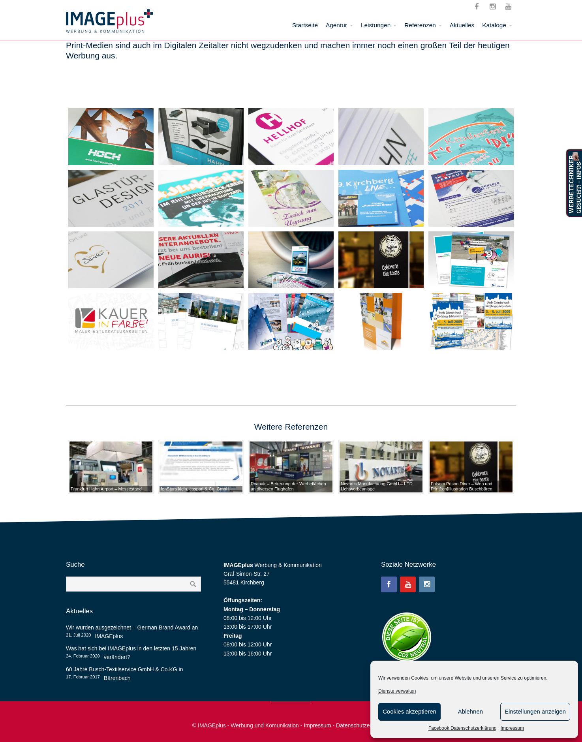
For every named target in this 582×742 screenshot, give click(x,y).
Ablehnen (470, 711)
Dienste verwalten (397, 691)
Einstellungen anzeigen (535, 711)
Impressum (512, 728)
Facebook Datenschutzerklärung (462, 728)
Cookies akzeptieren (409, 711)
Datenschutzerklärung (363, 725)
